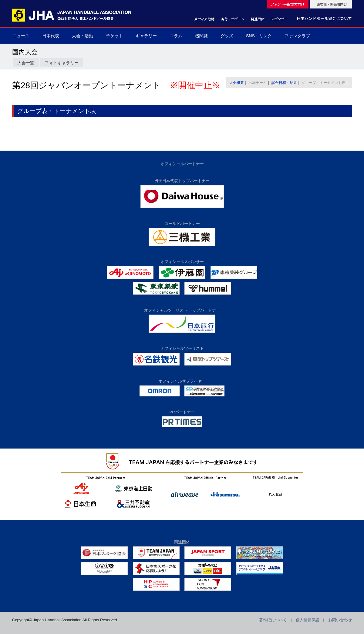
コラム (176, 35)
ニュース (20, 35)
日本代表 (50, 35)
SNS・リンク (259, 35)
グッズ (227, 35)
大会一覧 (25, 62)
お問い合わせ (340, 620)
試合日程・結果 (284, 83)
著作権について (273, 620)
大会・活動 (82, 35)
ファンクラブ (297, 35)
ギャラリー (146, 35)
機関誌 (201, 35)
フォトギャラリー (62, 62)
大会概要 (236, 83)
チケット (114, 35)
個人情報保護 (307, 620)
